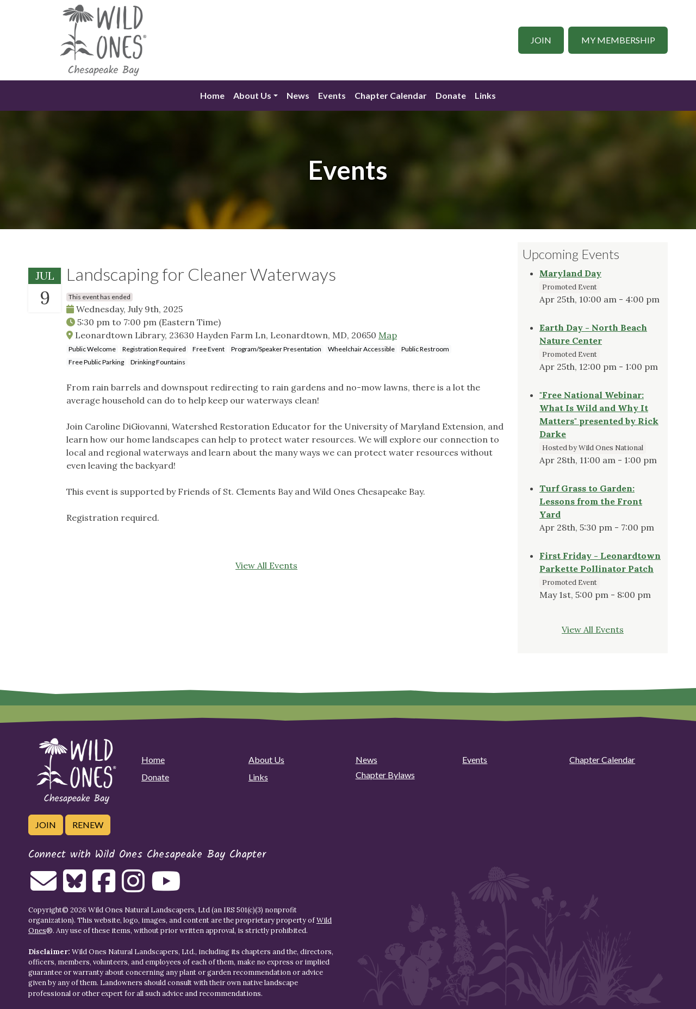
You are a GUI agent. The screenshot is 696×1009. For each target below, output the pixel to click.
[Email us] (43, 887)
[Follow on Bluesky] (74, 887)
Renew (87, 824)
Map (387, 335)
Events (332, 95)
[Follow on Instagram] (133, 887)
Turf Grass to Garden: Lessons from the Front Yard (590, 501)
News (298, 95)
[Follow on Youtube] (166, 887)
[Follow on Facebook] (103, 887)
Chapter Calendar (391, 95)
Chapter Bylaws (385, 775)
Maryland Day (570, 273)
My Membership (618, 40)
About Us (252, 95)
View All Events (266, 565)
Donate (451, 95)
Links (485, 95)
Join (541, 40)
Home (212, 95)
